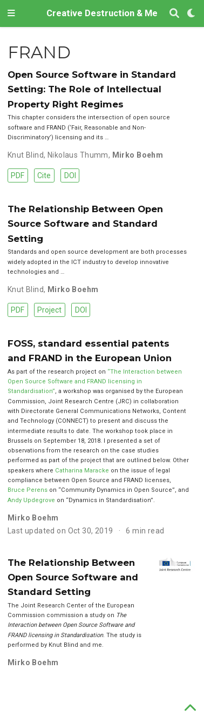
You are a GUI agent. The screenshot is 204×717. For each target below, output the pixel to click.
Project (49, 310)
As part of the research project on (57, 371)
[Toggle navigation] (11, 13)
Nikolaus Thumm (77, 155)
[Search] (174, 14)
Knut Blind (26, 155)
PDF (17, 175)
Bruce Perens (27, 489)
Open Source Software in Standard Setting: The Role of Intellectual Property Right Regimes (92, 89)
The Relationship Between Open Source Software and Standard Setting (85, 224)
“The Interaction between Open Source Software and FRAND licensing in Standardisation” (95, 381)
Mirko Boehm (138, 155)
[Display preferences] (191, 14)
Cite (44, 175)
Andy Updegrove (31, 500)
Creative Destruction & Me (102, 13)
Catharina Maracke (82, 470)
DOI (70, 175)
